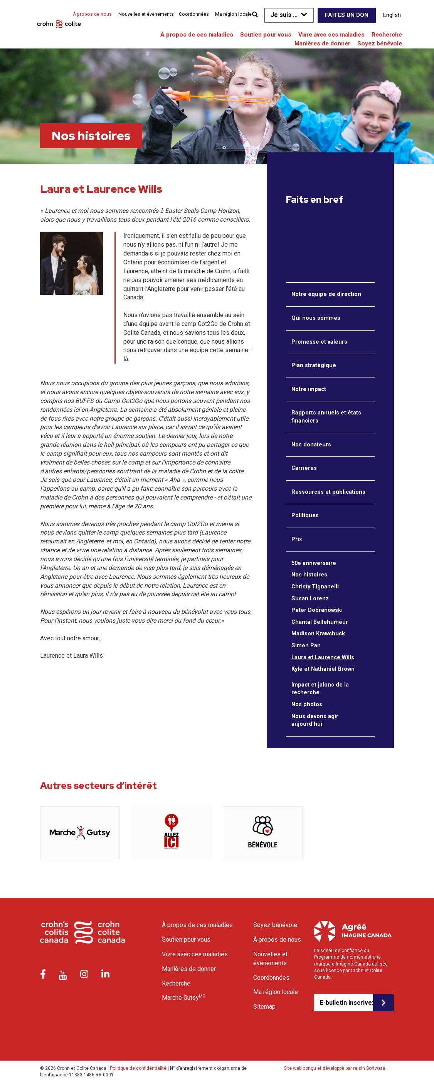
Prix (296, 539)
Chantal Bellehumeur (319, 622)
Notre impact (308, 389)
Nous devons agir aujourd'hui (314, 720)
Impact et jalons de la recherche (320, 689)
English (392, 15)
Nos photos (306, 704)
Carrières (304, 468)
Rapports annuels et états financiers (326, 416)
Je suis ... (284, 14)
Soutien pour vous (265, 34)
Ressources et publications (328, 492)
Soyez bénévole (379, 43)
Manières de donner (322, 43)
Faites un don (346, 15)
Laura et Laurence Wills (322, 657)
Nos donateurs (311, 444)
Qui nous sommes (315, 318)
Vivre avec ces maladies (331, 34)
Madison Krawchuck (318, 633)
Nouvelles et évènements (146, 14)
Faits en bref (314, 200)
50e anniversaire (313, 563)
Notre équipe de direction (326, 294)
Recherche (387, 34)
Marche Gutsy (183, 997)
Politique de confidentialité (138, 1068)
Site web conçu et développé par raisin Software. (335, 1068)
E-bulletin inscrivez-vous (346, 1002)
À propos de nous (92, 14)
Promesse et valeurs (319, 342)
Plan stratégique (313, 365)
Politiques (305, 515)
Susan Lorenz (310, 598)
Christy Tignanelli (315, 586)
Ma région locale (233, 14)
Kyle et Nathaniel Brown (323, 669)
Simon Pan (306, 645)
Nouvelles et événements (270, 959)
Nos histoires (309, 574)
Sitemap (264, 1006)
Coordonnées (194, 14)
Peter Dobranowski (317, 610)
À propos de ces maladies (196, 34)
